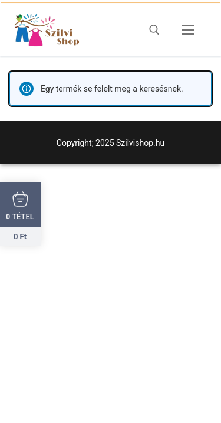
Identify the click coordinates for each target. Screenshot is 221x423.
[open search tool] (154, 30)
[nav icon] (188, 30)
